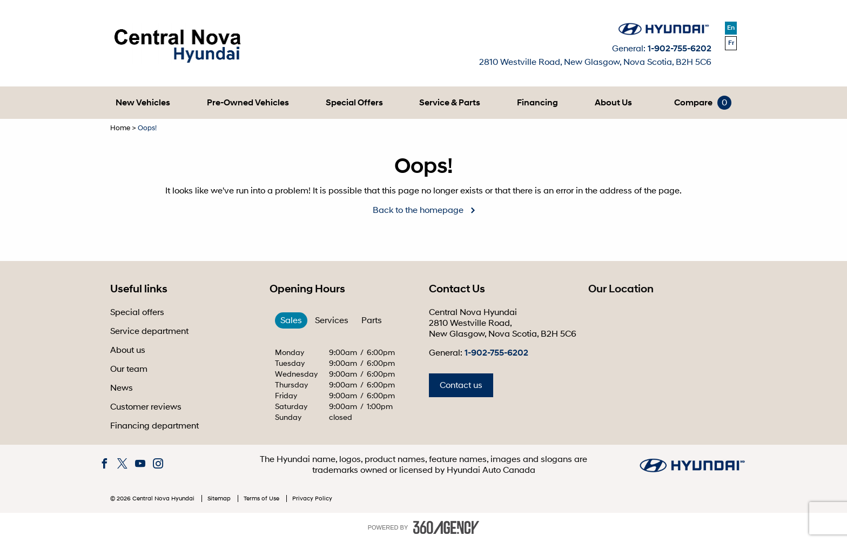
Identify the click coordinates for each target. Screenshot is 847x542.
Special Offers (354, 102)
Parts (371, 320)
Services (331, 320)
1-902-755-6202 (679, 48)
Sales (291, 320)
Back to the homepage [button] (418, 210)
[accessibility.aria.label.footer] (446, 527)
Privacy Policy (312, 498)
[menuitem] (143, 102)
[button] (143, 102)
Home (120, 128)
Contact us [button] (461, 385)
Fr (731, 43)
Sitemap (219, 498)
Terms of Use (262, 498)
